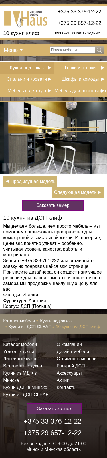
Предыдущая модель (33, 181)
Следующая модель (75, 192)
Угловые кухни (18, 351)
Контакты (66, 387)
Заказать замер (53, 205)
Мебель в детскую (26, 90)
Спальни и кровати (27, 79)
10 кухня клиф (21, 33)
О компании (69, 344)
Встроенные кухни (22, 365)
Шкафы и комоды (80, 79)
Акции (63, 380)
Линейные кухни (20, 358)
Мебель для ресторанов (80, 90)
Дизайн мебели (73, 351)
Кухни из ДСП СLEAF (30, 326)
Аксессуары (69, 373)
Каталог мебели (19, 320)
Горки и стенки (80, 67)
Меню (11, 50)
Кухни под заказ (27, 67)
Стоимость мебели (77, 358)
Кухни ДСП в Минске (25, 387)
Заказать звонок (54, 408)
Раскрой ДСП (71, 365)
